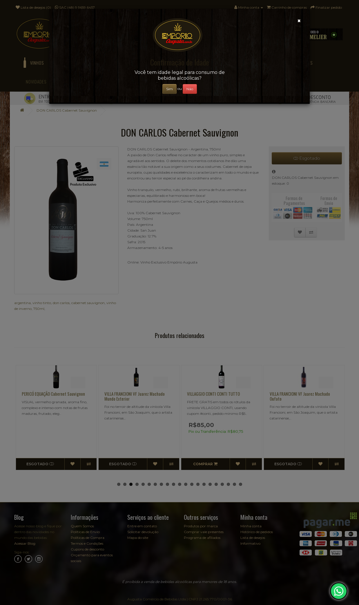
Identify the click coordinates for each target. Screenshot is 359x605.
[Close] (299, 21)
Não (189, 89)
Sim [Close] (169, 89)
